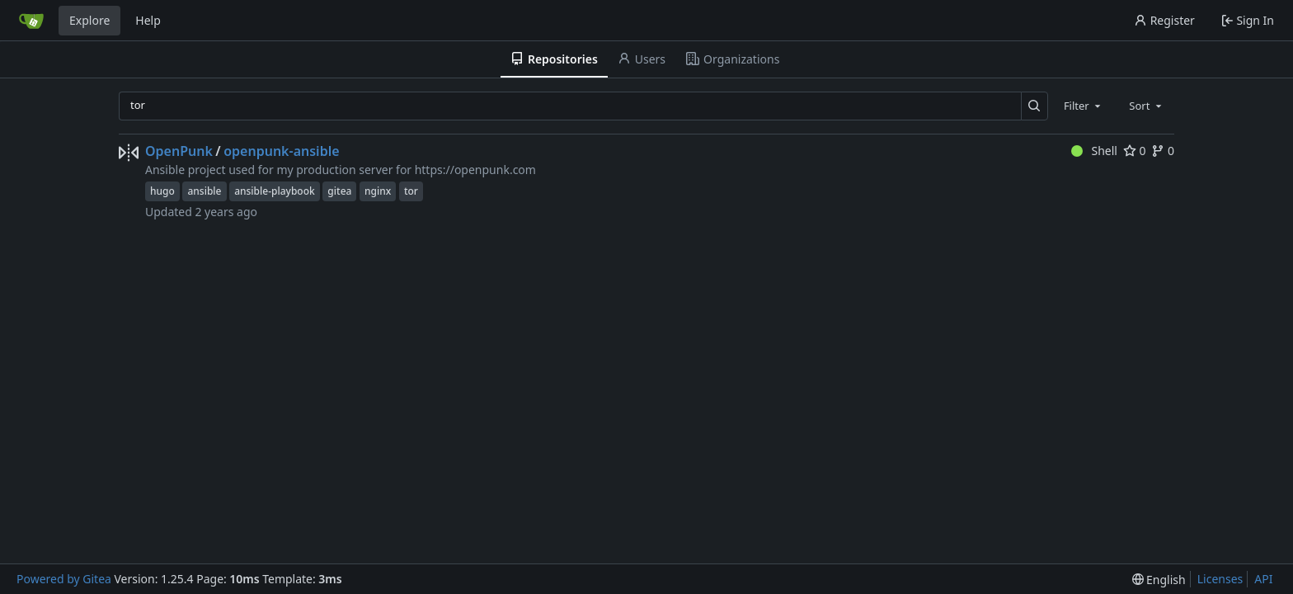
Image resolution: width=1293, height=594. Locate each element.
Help (148, 20)
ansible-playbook (274, 191)
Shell (1094, 150)
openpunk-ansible (281, 151)
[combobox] (1083, 105)
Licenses (1220, 579)
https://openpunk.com (475, 169)
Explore (89, 20)
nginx (377, 191)
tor (411, 191)
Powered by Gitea (63, 579)
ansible (204, 191)
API (1263, 579)
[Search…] (1034, 106)
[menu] (1159, 579)
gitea (339, 191)
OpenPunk (179, 151)
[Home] (31, 20)
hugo (162, 191)
